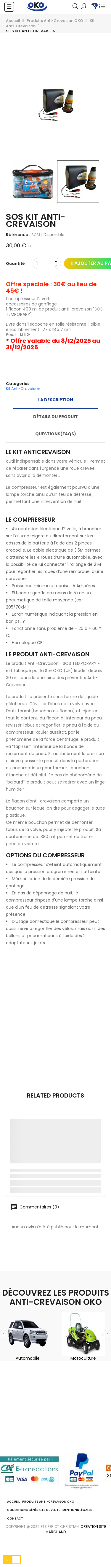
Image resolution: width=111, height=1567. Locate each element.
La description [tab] (55, 400)
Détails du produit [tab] (55, 417)
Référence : (18, 235)
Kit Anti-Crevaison (23, 388)
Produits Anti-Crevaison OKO (48, 1501)
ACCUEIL (13, 1501)
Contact (15, 1518)
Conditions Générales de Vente (33, 1510)
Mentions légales (77, 1510)
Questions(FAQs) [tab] (55, 434)
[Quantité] (43, 263)
